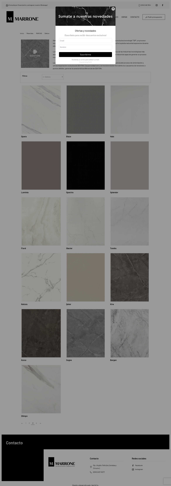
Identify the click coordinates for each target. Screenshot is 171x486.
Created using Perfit (85, 62)
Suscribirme (85, 54)
